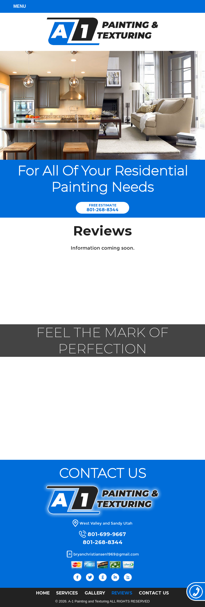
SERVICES (67, 593)
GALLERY (95, 593)
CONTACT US (154, 593)
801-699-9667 (107, 534)
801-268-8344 (102, 209)
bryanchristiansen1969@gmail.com (106, 554)
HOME (43, 593)
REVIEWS (122, 593)
